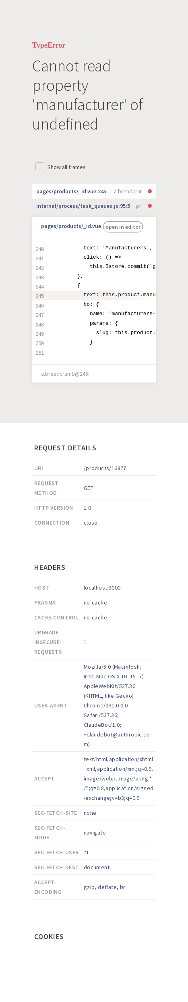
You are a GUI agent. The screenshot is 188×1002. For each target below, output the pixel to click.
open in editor (122, 226)
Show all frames (67, 167)
